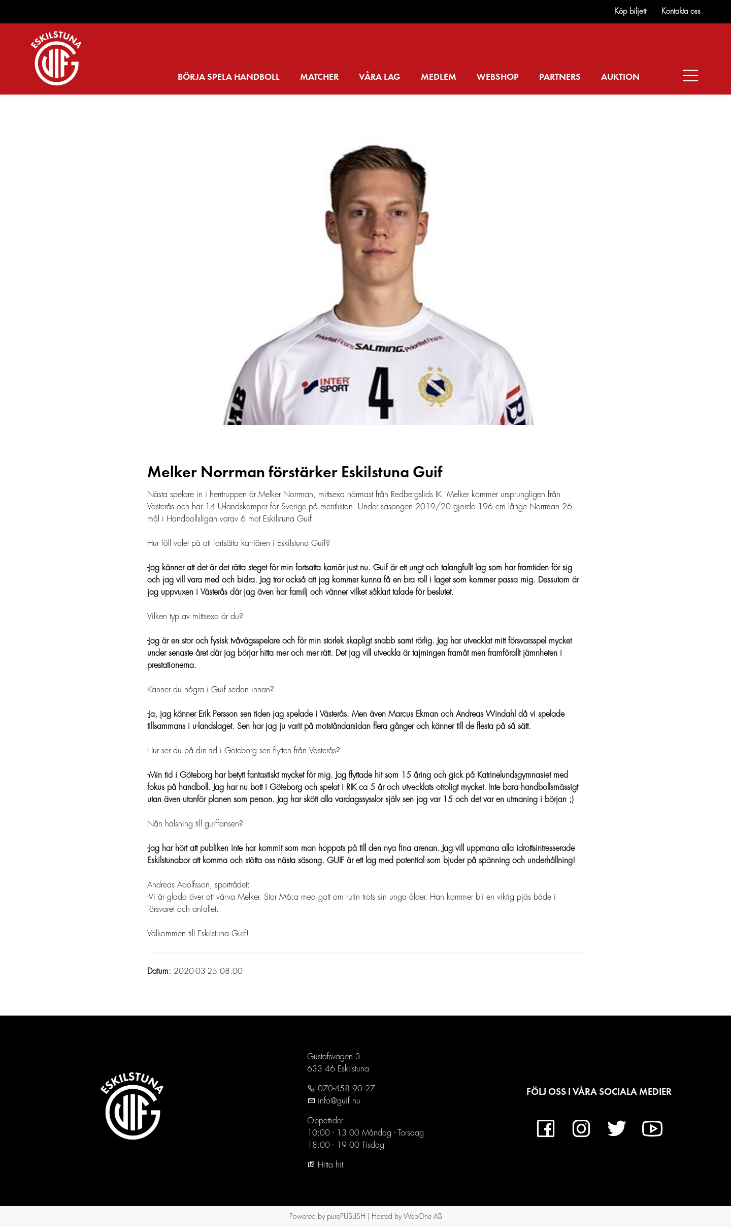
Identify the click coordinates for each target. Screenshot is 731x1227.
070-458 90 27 (345, 1089)
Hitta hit (325, 1165)
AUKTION (620, 77)
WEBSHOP (498, 77)
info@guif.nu (337, 1101)
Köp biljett (630, 11)
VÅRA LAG (380, 77)
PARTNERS (560, 77)
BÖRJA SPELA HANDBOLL (229, 77)
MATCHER (319, 77)
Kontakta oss (681, 11)
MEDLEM (438, 77)
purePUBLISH (346, 1216)
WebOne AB (423, 1216)
